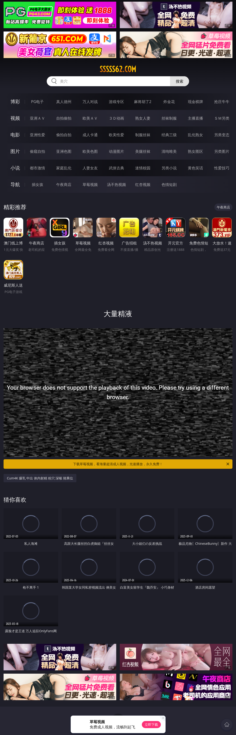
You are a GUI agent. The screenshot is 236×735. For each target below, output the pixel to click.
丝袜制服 (169, 118)
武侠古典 (116, 168)
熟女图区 (195, 151)
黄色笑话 (195, 168)
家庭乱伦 (63, 168)
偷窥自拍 (37, 151)
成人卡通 (90, 134)
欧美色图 (90, 151)
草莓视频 (90, 184)
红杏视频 (142, 184)
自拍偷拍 (63, 118)
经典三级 (169, 134)
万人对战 (90, 101)
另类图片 (221, 151)
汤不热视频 (116, 184)
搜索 (179, 81)
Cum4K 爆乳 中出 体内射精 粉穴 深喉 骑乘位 (40, 478)
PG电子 (37, 101)
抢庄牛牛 (221, 101)
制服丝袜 (142, 134)
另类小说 (169, 168)
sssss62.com (118, 69)
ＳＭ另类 (221, 118)
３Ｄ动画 (116, 118)
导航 (15, 184)
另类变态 (221, 134)
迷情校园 (142, 168)
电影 (15, 134)
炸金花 (169, 101)
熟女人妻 (142, 118)
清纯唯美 (169, 151)
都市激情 (37, 168)
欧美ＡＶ (90, 118)
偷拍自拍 (63, 134)
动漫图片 (116, 151)
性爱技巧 (221, 168)
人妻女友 (90, 168)
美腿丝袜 (142, 151)
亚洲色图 (63, 151)
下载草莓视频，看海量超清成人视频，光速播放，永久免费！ (151, 464)
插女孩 (37, 184)
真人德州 (63, 101)
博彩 (15, 101)
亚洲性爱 (37, 134)
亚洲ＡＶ (37, 118)
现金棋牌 (195, 101)
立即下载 (151, 724)
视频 (15, 118)
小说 (15, 168)
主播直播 (195, 118)
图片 (15, 151)
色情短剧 (169, 184)
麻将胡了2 (142, 101)
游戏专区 (116, 101)
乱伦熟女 (195, 134)
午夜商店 (63, 184)
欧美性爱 (116, 134)
